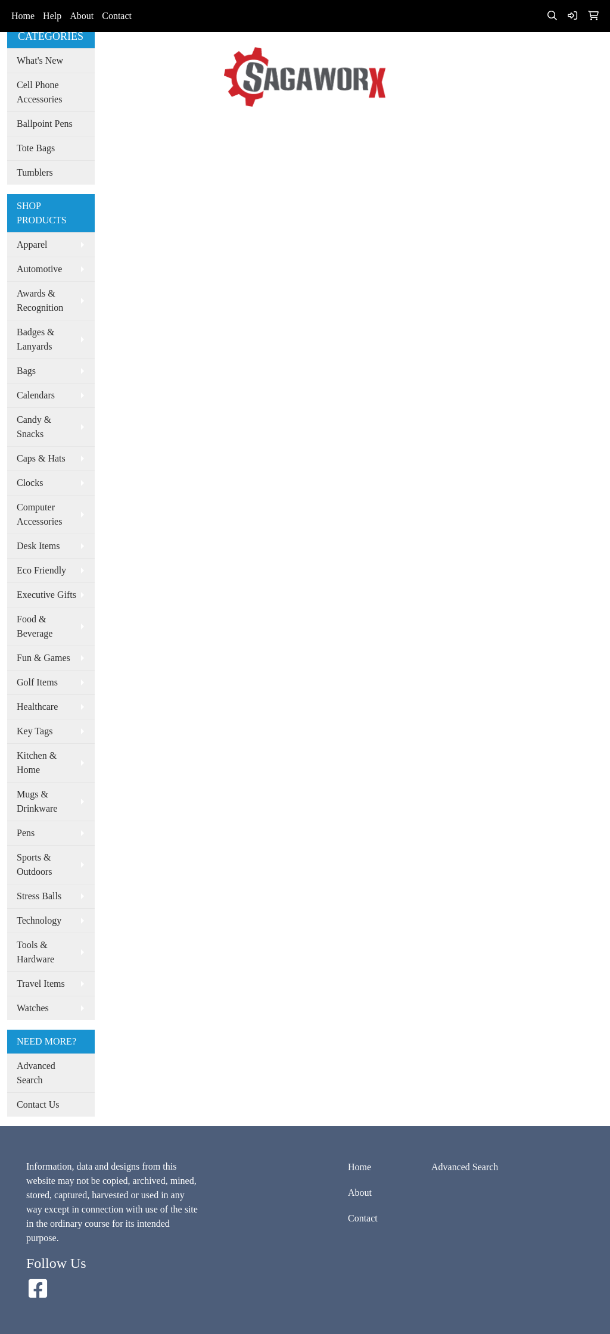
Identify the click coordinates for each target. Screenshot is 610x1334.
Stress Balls (39, 896)
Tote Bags (36, 148)
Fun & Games (43, 658)
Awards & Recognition (40, 300)
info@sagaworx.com (509, 48)
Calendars (36, 395)
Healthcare (37, 707)
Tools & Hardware (35, 952)
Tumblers (35, 172)
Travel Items (41, 983)
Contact (117, 16)
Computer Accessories (39, 514)
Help (52, 16)
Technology (39, 920)
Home (23, 16)
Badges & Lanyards (36, 339)
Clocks (30, 483)
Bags (26, 371)
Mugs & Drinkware (37, 801)
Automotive (39, 269)
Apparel (32, 244)
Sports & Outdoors (34, 864)
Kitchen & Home (37, 762)
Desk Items (38, 546)
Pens (26, 833)
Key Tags (34, 731)
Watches (33, 1008)
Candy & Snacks (34, 426)
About (82, 16)
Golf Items (37, 682)
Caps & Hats (41, 458)
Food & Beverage (34, 626)
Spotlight (339, 129)
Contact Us (38, 1104)
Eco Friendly (41, 570)
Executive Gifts (46, 595)
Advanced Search (276, 129)
